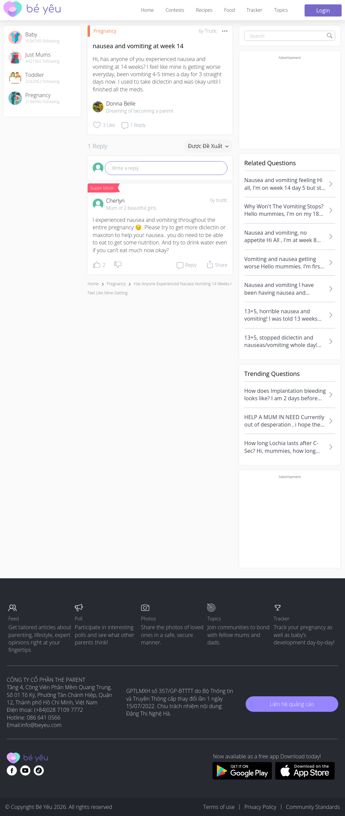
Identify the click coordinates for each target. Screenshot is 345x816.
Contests (175, 10)
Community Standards (313, 807)
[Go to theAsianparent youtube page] (25, 770)
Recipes (204, 10)
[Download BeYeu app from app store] (305, 777)
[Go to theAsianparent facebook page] (12, 770)
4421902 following (42, 61)
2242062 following (42, 81)
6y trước (218, 200)
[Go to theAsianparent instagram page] (39, 770)
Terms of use (218, 807)
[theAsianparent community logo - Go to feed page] (32, 10)
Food (229, 10)
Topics (281, 10)
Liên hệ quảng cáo (292, 704)
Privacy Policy (260, 807)
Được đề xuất (208, 146)
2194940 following (42, 102)
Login (323, 10)
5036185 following (42, 41)
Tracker (254, 10)
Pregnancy (104, 31)
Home (147, 10)
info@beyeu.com (41, 725)
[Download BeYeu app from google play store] (242, 777)
